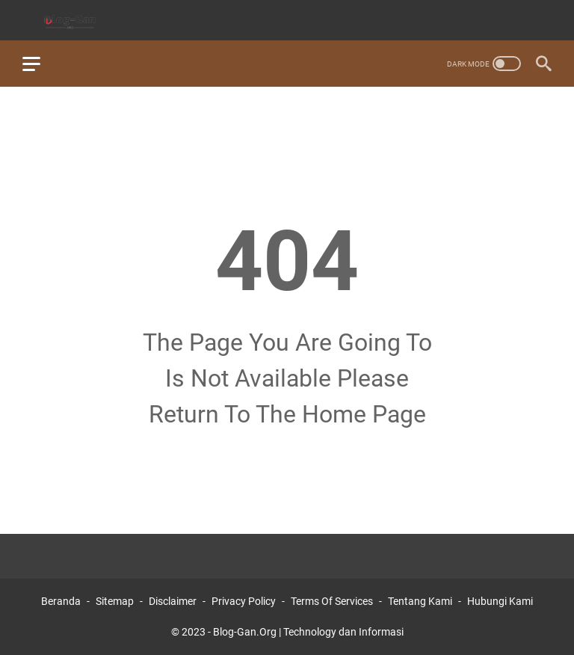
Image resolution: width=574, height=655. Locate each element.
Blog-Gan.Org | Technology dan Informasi (308, 632)
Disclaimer (173, 601)
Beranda (61, 601)
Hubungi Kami (500, 601)
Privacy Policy (244, 601)
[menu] (40, 64)
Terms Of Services (332, 601)
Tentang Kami (420, 601)
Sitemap (115, 601)
